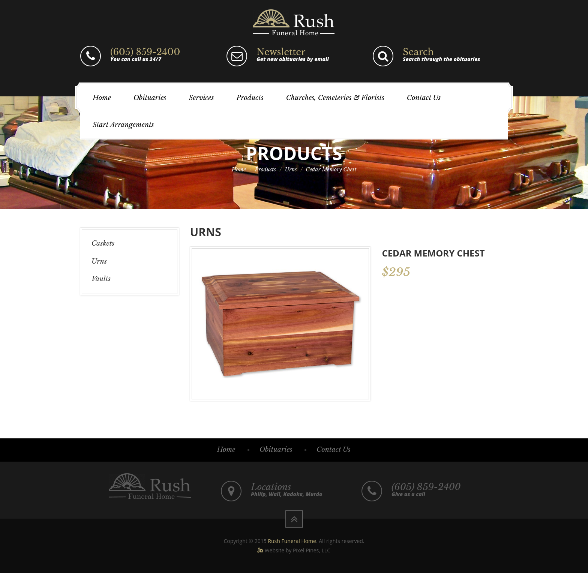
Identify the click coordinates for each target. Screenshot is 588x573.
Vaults (101, 279)
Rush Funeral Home (292, 540)
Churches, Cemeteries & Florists (335, 98)
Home (102, 98)
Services (201, 98)
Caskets (103, 243)
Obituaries (150, 98)
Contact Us (424, 98)
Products (249, 98)
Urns (291, 169)
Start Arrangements (123, 125)
